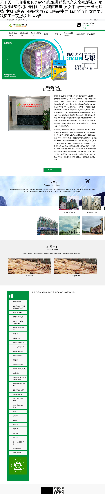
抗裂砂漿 (15, 429)
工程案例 (47, 34)
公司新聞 (29, 275)
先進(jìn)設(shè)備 (18, 317)
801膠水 (15, 420)
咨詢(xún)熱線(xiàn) (88, 23)
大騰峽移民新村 (92, 212)
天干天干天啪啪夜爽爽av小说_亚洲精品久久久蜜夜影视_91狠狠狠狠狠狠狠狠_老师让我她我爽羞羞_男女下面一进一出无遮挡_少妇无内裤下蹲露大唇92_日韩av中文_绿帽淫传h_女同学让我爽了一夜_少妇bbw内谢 (52, 9)
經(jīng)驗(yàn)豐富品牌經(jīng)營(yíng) (19, 307)
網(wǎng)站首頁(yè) (13, 34)
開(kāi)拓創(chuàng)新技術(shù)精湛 (19, 378)
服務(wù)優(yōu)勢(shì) (18, 328)
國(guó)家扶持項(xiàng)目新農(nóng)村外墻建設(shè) (77, 232)
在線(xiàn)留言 (80, 34)
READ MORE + (52, 169)
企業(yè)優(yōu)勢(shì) (19, 368)
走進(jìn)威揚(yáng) (24, 34)
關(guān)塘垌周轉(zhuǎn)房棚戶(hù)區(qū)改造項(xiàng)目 (56, 232)
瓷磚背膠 (15, 416)
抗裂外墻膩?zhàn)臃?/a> (18, 406)
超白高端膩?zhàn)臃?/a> (18, 400)
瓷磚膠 (15, 411)
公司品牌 (15, 433)
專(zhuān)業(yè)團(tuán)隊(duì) (18, 322)
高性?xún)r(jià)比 (18, 312)
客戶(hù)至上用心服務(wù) (19, 384)
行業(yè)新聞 (75, 275)
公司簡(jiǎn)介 (17, 302)
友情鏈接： (16, 373)
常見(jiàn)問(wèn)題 (18, 342)
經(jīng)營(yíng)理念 (18, 390)
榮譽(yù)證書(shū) (18, 394)
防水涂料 (15, 424)
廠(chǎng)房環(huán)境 (68, 34)
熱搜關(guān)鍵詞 (18, 364)
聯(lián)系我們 (94, 20)
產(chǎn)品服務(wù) (36, 34)
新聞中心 (58, 34)
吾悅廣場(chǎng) (69, 212)
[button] (8, 59)
